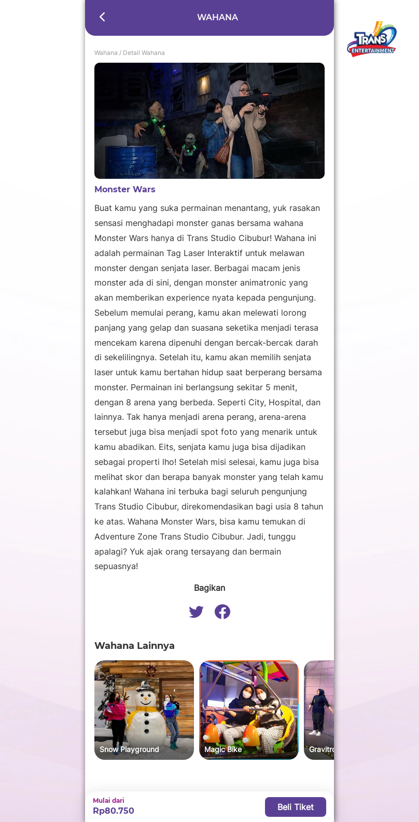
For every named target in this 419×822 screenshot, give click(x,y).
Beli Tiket (295, 807)
